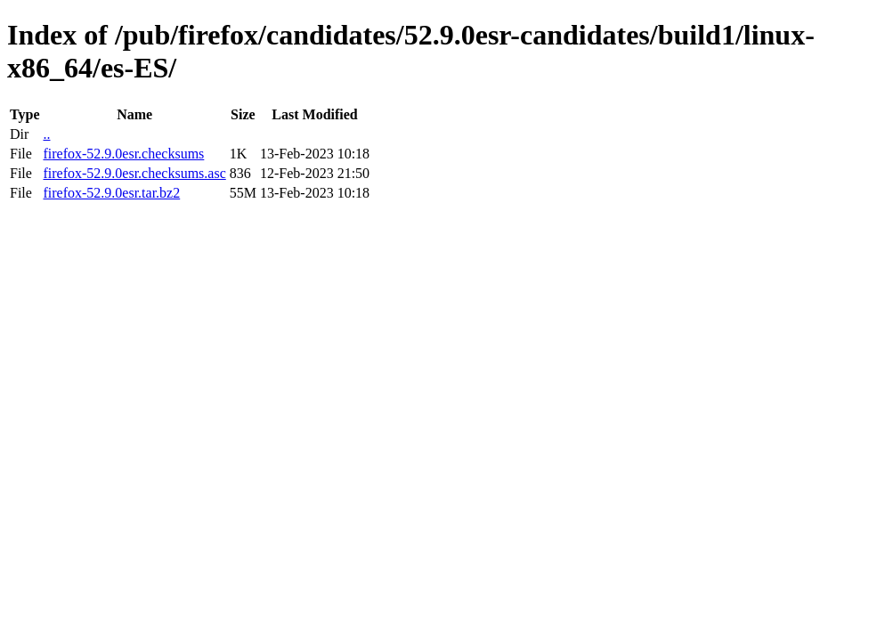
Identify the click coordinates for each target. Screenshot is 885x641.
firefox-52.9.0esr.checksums (123, 153)
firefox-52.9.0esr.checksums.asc (134, 173)
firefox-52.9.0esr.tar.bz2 (111, 192)
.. (46, 134)
